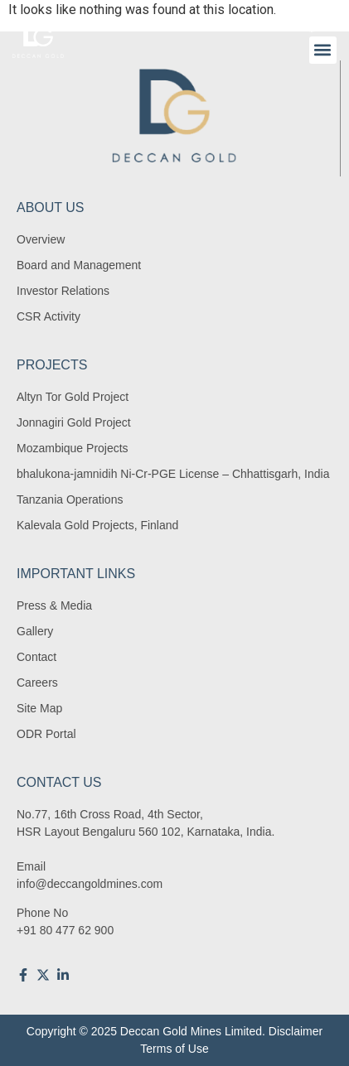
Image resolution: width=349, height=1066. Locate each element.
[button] (323, 50)
